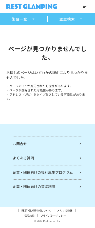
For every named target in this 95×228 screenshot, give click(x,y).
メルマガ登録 (64, 210)
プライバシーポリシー (53, 215)
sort (86, 6)
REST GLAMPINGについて (36, 210)
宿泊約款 (29, 215)
